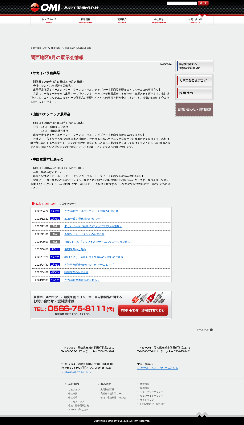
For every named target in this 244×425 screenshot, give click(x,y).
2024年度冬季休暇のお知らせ (82, 280)
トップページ (48, 19)
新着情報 (85, 19)
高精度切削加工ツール (111, 393)
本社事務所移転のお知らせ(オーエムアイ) (89, 264)
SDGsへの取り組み (78, 409)
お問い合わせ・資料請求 (194, 109)
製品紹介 (122, 19)
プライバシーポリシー (151, 391)
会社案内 (158, 19)
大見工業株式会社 (64, 7)
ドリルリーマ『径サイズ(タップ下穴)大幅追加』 (93, 226)
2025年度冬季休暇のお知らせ (82, 218)
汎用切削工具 (107, 389)
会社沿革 (72, 397)
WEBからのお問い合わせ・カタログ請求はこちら (143, 310)
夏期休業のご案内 (75, 249)
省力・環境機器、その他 (113, 397)
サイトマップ (157, 3)
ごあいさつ (74, 389)
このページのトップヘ (205, 330)
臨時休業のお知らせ (76, 272)
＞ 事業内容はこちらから (76, 372)
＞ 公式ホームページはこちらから (157, 368)
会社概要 (72, 393)
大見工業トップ (38, 48)
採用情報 (144, 387)
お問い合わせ (195, 19)
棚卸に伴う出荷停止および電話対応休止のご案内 (93, 257)
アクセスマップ (76, 401)
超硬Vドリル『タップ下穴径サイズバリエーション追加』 (98, 241)
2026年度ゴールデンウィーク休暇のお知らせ (91, 211)
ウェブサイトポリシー (151, 395)
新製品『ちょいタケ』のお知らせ (84, 234)
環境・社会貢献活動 (78, 405)
